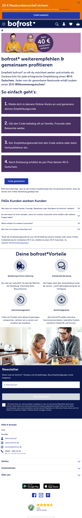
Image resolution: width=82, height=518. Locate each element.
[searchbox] (57, 24)
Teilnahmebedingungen (19, 243)
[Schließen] (79, 2)
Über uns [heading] (40, 474)
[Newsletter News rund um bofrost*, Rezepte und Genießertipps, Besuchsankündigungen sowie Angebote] (41, 392)
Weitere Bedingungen (64, 9)
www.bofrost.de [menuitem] (10, 442)
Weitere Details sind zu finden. (40, 410)
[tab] (63, 24)
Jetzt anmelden (41, 396)
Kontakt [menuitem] (4, 434)
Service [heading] (40, 461)
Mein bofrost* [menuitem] (9, 438)
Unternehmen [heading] (40, 468)
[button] (5, 24)
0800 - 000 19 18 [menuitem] (11, 451)
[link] (23, 24)
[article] (41, 240)
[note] (41, 71)
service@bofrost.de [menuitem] (11, 447)
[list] (41, 293)
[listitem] (20, 274)
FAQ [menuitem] (3, 430)
